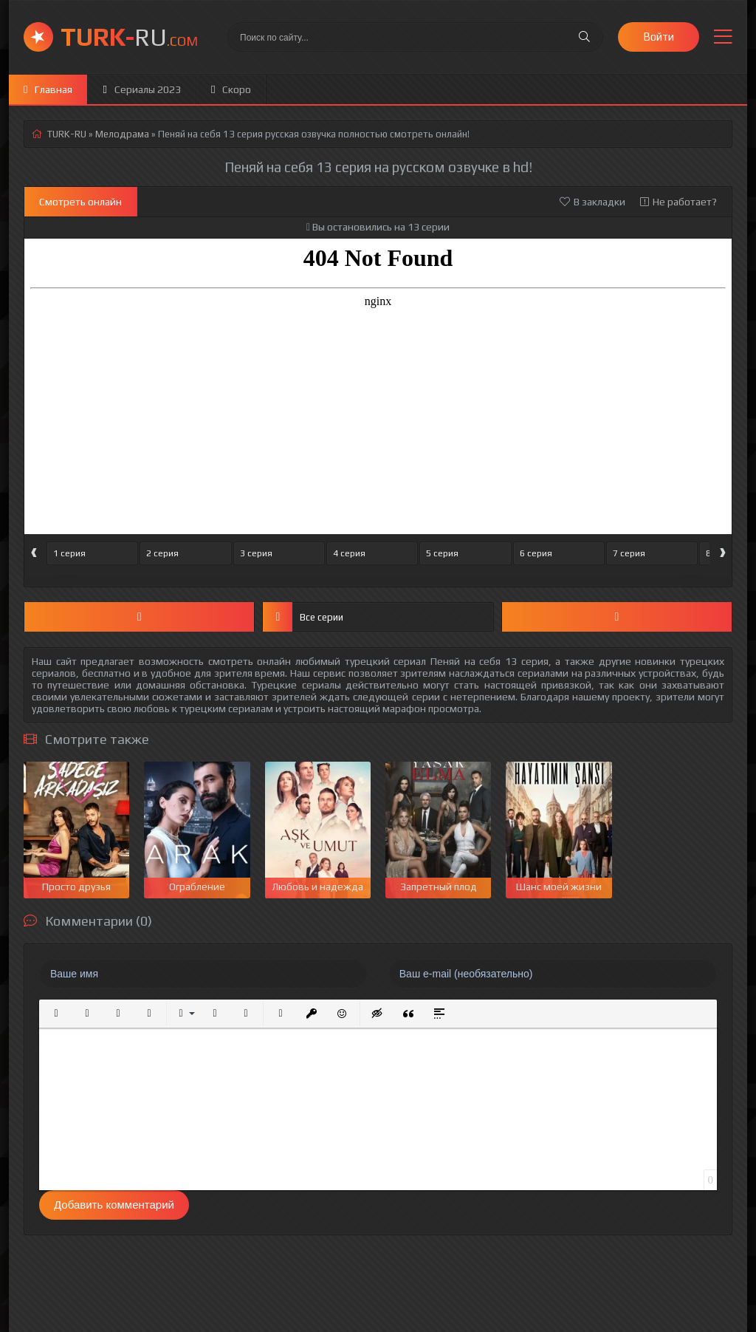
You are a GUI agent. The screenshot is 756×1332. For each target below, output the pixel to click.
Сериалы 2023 (141, 89)
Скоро (231, 89)
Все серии (303, 617)
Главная (48, 89)
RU (129, 36)
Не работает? (678, 202)
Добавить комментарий (114, 1204)
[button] (56, 1014)
